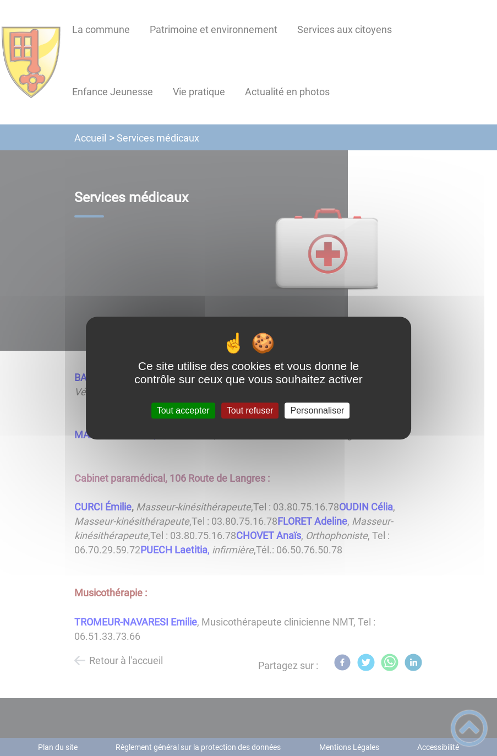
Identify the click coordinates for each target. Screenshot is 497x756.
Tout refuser (250, 410)
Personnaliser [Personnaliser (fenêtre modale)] (318, 410)
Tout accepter (183, 410)
